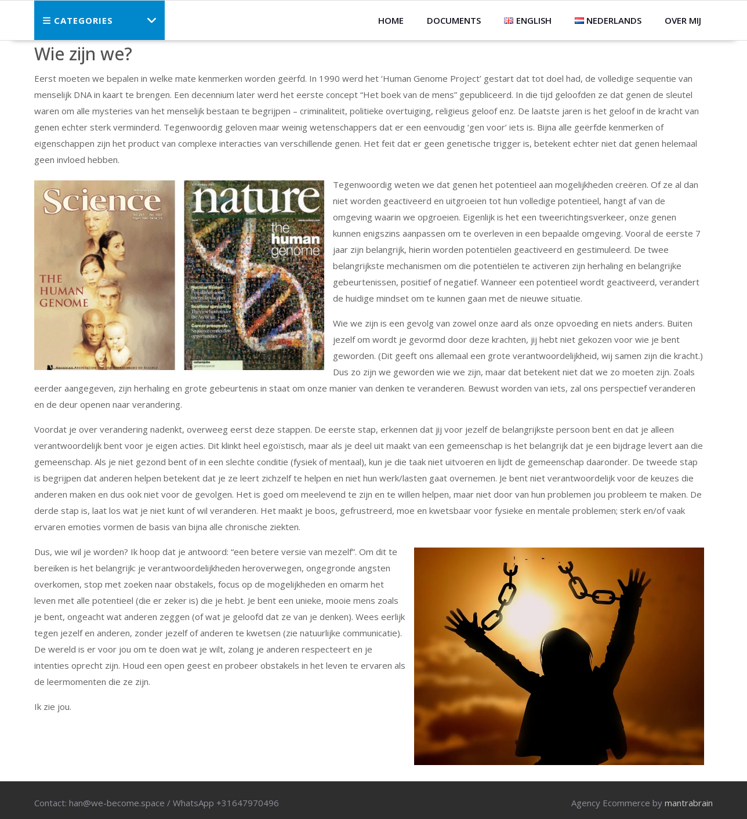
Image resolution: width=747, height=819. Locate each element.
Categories (78, 20)
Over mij (683, 20)
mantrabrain (689, 803)
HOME (391, 20)
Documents (454, 20)
